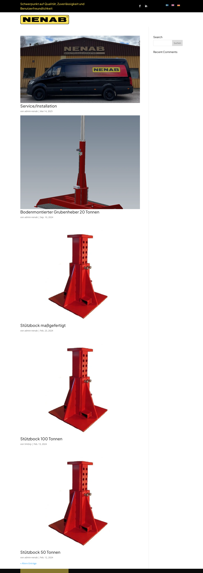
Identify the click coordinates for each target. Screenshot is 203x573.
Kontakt (177, 19)
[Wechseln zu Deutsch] (178, 5)
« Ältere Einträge (28, 563)
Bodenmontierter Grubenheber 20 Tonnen (59, 211)
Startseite (84, 19)
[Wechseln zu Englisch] (173, 5)
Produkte (129, 19)
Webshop (162, 19)
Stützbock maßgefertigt (43, 325)
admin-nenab (31, 111)
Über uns (147, 19)
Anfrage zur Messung (107, 19)
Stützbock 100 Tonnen (41, 438)
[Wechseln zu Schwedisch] (167, 5)
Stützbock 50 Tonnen (40, 552)
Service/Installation (38, 105)
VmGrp (28, 444)
